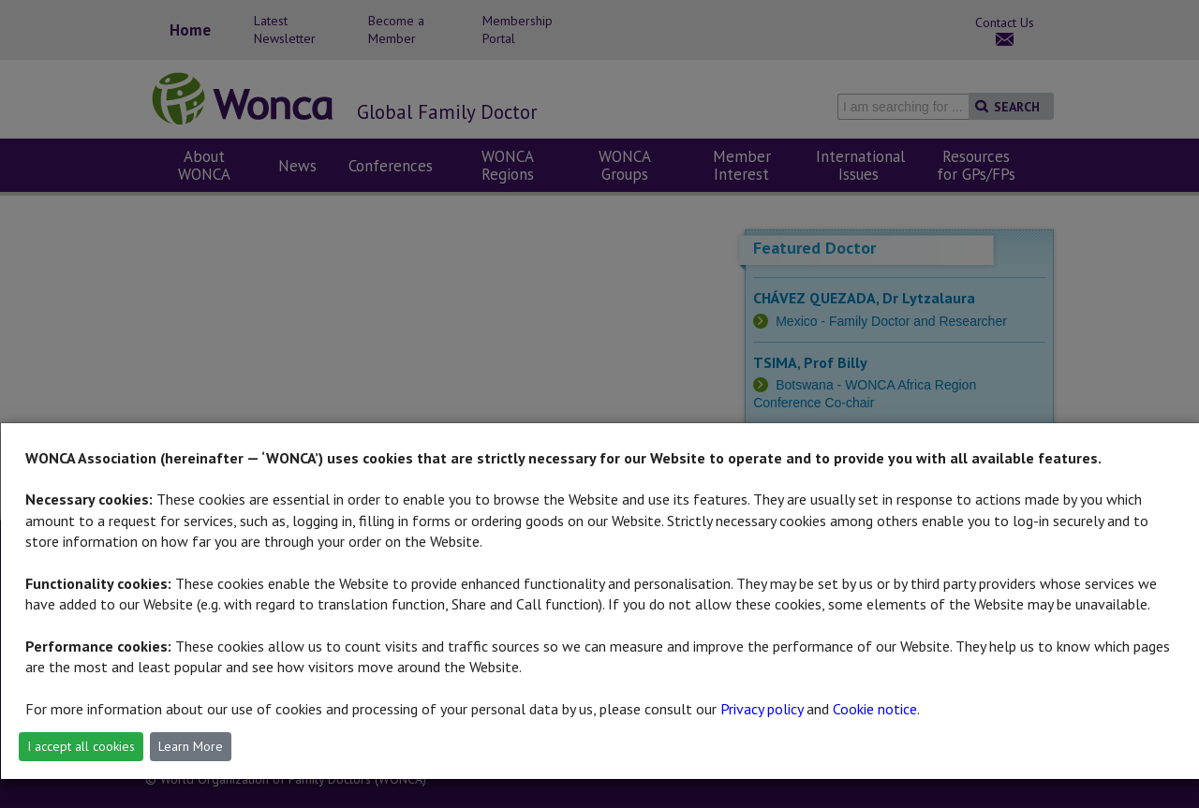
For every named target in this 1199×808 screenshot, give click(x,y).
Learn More (190, 746)
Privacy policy (761, 708)
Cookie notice (875, 708)
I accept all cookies (81, 746)
